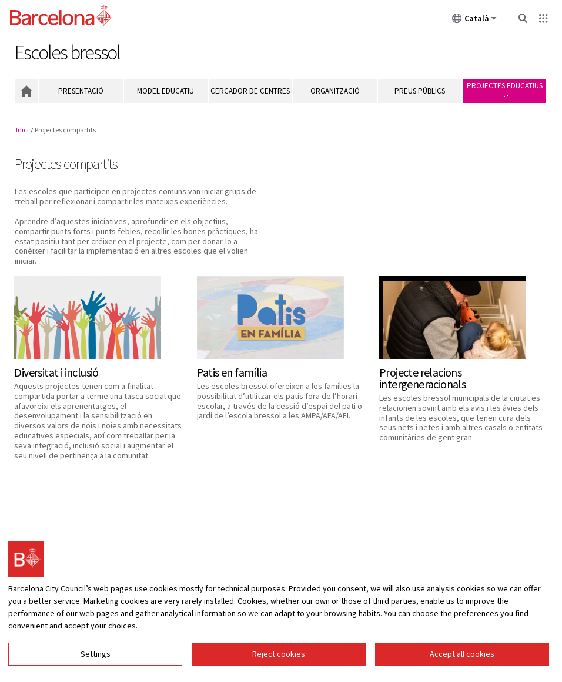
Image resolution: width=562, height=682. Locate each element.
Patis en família (232, 372)
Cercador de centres (250, 91)
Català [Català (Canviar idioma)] (474, 20)
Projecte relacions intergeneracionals (422, 378)
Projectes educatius (505, 89)
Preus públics (419, 91)
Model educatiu (165, 91)
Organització (335, 91)
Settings (96, 653)
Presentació (80, 91)
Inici (26, 91)
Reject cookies (278, 653)
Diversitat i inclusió (56, 372)
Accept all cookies (462, 653)
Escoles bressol (67, 52)
